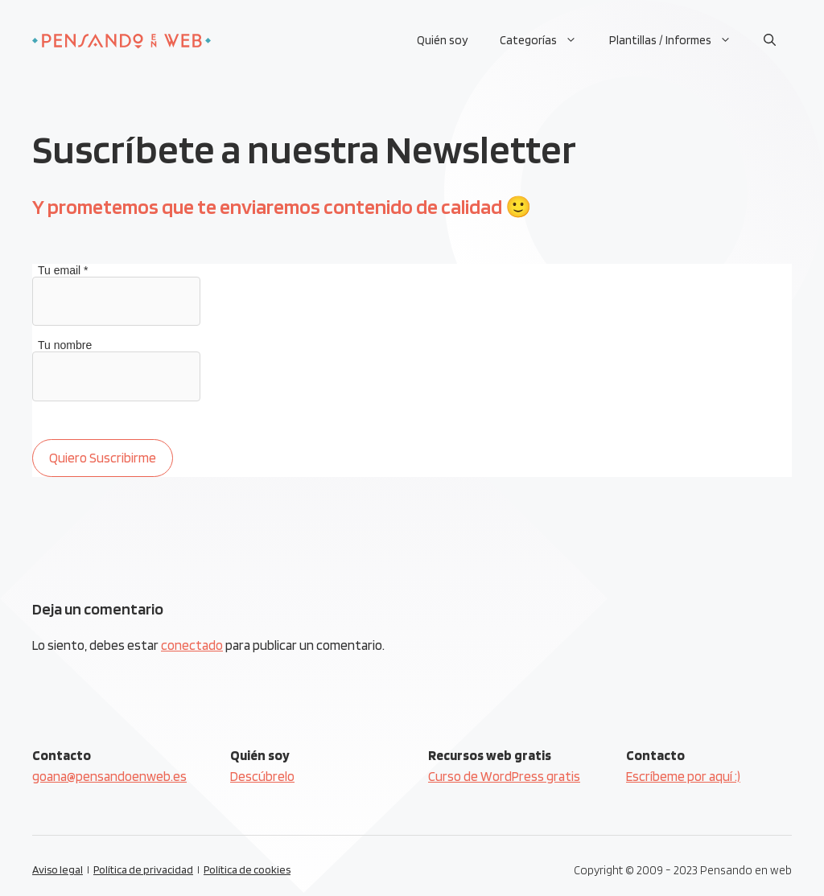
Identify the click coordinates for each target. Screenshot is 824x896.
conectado (192, 645)
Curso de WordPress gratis (504, 776)
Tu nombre (65, 345)
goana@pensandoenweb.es (109, 776)
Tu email (63, 270)
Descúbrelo (262, 776)
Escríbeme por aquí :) (683, 776)
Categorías (546, 40)
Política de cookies (247, 869)
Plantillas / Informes (678, 40)
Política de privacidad (143, 869)
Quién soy (442, 40)
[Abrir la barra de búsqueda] (770, 40)
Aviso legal (57, 869)
